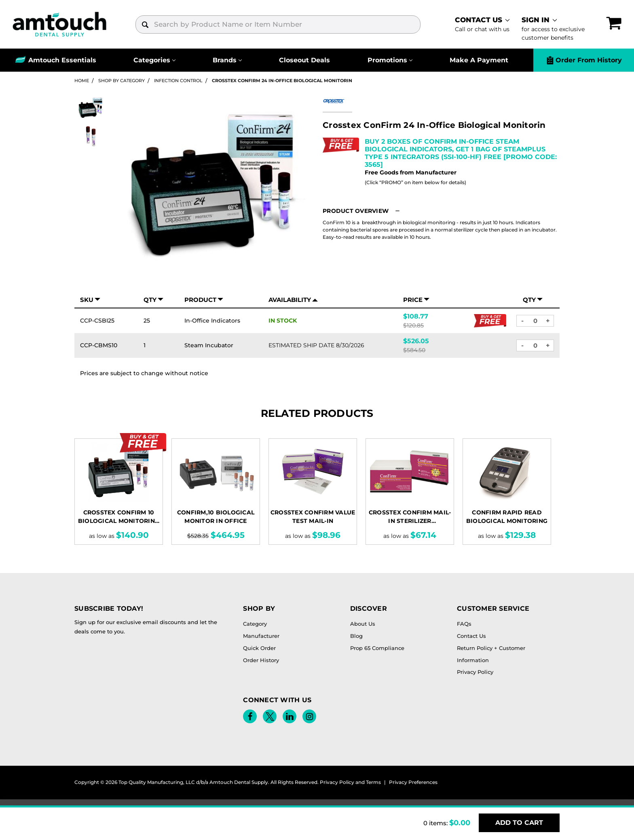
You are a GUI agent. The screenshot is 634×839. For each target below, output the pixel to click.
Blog (356, 636)
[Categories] (154, 60)
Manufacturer (261, 636)
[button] (362, 211)
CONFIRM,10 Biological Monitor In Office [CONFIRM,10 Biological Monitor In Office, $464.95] (215, 517)
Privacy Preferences (413, 782)
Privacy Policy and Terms (350, 782)
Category (255, 623)
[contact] (482, 24)
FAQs (464, 623)
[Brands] (227, 60)
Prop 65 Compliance (377, 648)
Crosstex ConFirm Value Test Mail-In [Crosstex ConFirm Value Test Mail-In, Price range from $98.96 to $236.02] (313, 517)
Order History (261, 660)
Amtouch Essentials (62, 60)
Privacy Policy (475, 672)
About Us (362, 623)
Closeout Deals (304, 60)
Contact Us (471, 636)
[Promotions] (390, 60)
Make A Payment (479, 60)
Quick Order (259, 648)
